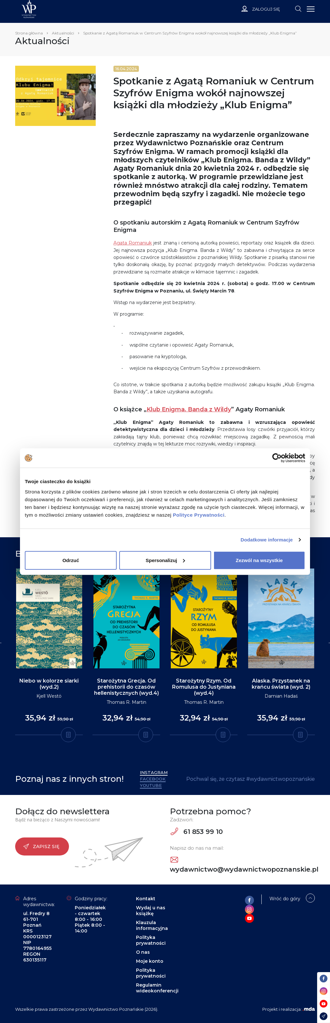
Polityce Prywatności (199, 514)
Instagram (154, 772)
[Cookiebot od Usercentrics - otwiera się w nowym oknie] (277, 458)
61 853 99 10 (196, 832)
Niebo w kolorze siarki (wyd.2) (49, 684)
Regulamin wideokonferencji (157, 988)
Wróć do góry (284, 899)
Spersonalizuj (165, 560)
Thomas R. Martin (126, 702)
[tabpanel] (49, 652)
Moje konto (149, 961)
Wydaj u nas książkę (150, 910)
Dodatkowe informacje (267, 539)
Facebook (153, 778)
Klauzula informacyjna (152, 925)
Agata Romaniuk (132, 243)
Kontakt (145, 899)
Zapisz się (41, 846)
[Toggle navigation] (298, 8)
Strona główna (29, 33)
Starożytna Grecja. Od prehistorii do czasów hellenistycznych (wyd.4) (126, 687)
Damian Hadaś (281, 696)
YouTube (151, 785)
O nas (143, 952)
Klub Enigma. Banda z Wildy (189, 409)
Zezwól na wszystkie (259, 560)
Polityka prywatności (151, 940)
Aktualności (63, 33)
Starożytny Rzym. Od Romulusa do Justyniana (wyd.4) (204, 687)
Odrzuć (71, 560)
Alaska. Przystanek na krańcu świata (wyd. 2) (281, 684)
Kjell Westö (49, 696)
